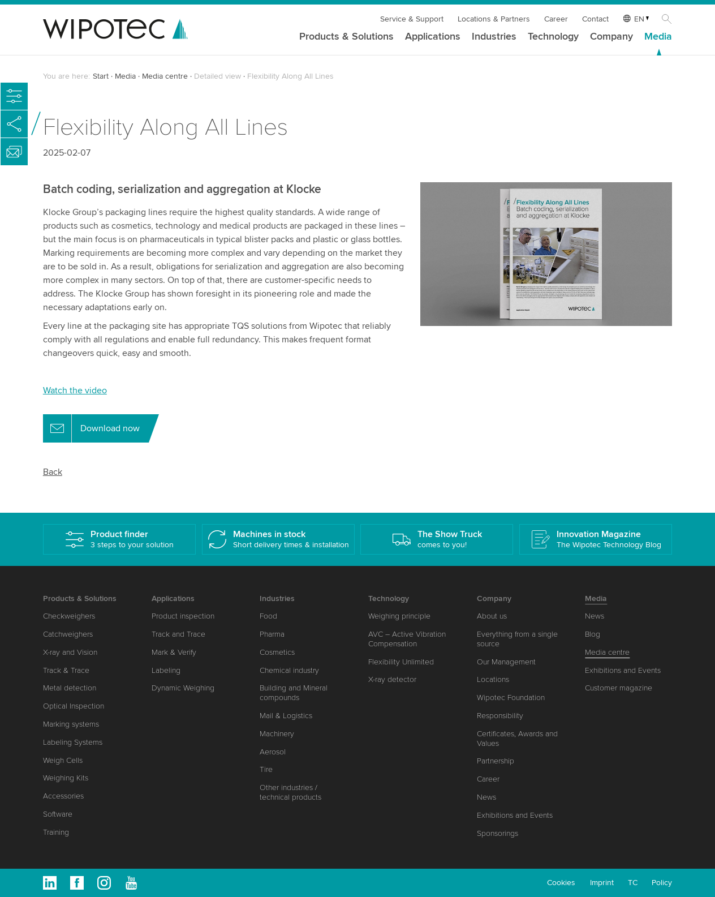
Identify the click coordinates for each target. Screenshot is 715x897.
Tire (266, 769)
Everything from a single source (517, 639)
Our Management (506, 662)
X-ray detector (392, 679)
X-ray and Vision (70, 652)
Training (56, 832)
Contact (595, 19)
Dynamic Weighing (183, 688)
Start (101, 76)
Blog (592, 634)
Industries (494, 36)
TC (633, 882)
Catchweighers (68, 634)
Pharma (272, 634)
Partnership (495, 761)
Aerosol (273, 752)
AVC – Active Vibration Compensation (407, 639)
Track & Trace (66, 670)
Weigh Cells (63, 760)
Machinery (277, 734)
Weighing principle (399, 616)
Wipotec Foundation (511, 697)
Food (268, 616)
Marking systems (71, 724)
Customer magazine (618, 688)
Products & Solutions (346, 36)
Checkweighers (69, 616)
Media (658, 36)
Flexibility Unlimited (401, 662)
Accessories (63, 796)
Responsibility (500, 715)
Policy (662, 882)
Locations (493, 679)
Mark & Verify (174, 652)
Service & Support (411, 19)
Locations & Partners (494, 19)
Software (57, 814)
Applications (432, 36)
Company (611, 36)
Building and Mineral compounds (294, 692)
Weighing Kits (65, 778)
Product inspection (183, 616)
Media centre (165, 76)
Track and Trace (178, 634)
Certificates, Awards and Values (517, 738)
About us (492, 616)
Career (556, 19)
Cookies (561, 882)
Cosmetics (277, 652)
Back (52, 472)
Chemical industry (289, 670)
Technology (553, 36)
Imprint (602, 882)
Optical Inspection (73, 706)
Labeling (166, 670)
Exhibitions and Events (515, 815)
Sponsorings (497, 833)
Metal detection (69, 688)
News (486, 797)
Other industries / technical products (290, 792)
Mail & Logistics (286, 715)
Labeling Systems (72, 742)
